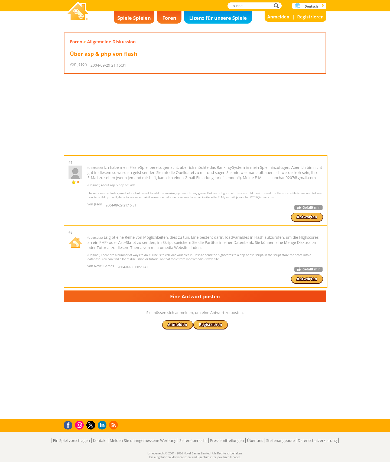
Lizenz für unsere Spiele (218, 18)
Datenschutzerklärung (317, 440)
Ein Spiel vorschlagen (71, 440)
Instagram (80, 424)
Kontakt (100, 440)
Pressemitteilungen (227, 440)
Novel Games (78, 11)
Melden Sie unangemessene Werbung (143, 440)
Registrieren (310, 17)
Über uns (255, 440)
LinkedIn (103, 425)
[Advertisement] (195, 115)
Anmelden (278, 17)
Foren (169, 18)
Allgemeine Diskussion (111, 42)
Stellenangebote (280, 440)
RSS (114, 425)
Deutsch (311, 6)
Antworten (307, 216)
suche (278, 5)
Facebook (69, 424)
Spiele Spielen (134, 18)
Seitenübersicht (193, 440)
